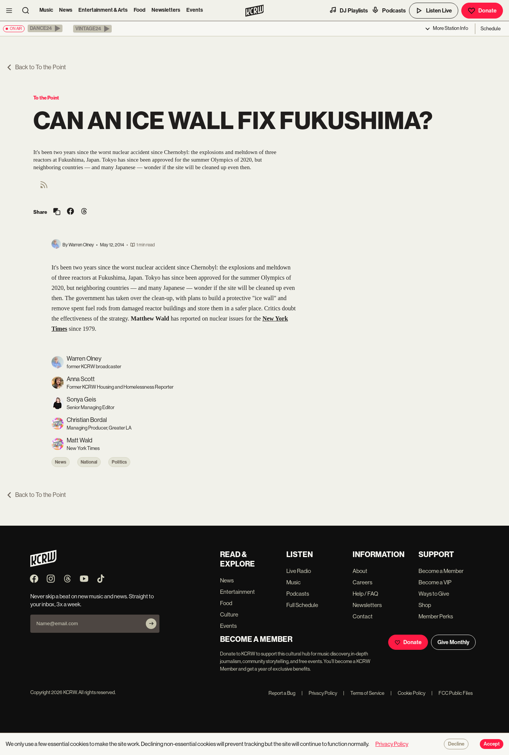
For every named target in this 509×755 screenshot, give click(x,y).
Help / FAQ (365, 593)
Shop (424, 605)
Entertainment (237, 591)
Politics (119, 462)
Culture (229, 614)
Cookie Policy (407, 693)
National (89, 462)
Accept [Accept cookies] (492, 744)
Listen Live (433, 10)
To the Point (46, 98)
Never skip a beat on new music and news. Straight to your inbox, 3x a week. (92, 600)
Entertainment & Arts (103, 10)
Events (194, 10)
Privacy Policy (319, 693)
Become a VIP (434, 582)
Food (139, 10)
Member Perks (435, 616)
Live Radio (298, 571)
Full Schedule (302, 605)
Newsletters (165, 10)
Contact (363, 616)
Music (46, 10)
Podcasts (389, 10)
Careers (362, 582)
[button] (45, 28)
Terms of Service (363, 693)
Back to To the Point (36, 67)
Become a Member (441, 571)
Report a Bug (282, 693)
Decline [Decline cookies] (456, 744)
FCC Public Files (452, 693)
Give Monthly (453, 642)
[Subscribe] (151, 623)
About (360, 571)
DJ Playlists (348, 10)
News (65, 10)
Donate (482, 10)
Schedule (491, 28)
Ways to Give (433, 593)
